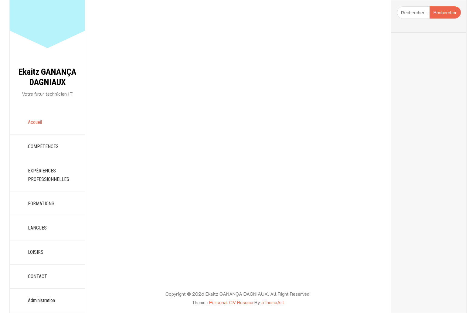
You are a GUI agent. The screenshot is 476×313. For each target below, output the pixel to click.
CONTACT (37, 276)
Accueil (35, 122)
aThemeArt (272, 302)
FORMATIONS (41, 203)
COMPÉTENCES (43, 146)
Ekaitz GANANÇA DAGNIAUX (47, 77)
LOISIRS (35, 252)
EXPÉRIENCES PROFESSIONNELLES (48, 175)
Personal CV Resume (231, 302)
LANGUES (37, 228)
